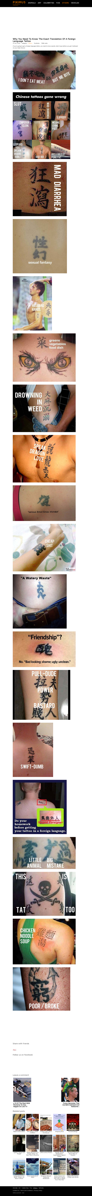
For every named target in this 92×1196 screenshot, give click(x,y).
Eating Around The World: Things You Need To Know (19, 1177)
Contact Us (16, 1190)
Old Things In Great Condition (32, 1132)
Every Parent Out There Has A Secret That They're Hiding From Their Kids (59, 1177)
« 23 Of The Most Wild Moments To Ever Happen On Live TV (21, 1104)
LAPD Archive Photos (46, 1152)
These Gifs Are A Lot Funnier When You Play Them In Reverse (32, 1154)
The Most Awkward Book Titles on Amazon (73, 1154)
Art (39, 3)
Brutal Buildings (73, 1131)
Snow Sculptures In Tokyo (32, 1176)
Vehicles (75, 3)
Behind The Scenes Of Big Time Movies (73, 1176)
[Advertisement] (46, 22)
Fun (58, 3)
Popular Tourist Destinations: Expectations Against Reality (59, 1154)
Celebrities (48, 3)
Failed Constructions (19, 1131)
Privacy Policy (38, 1190)
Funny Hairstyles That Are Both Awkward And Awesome (70, 1104)
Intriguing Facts (59, 1131)
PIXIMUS (19, 2)
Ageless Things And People (19, 1153)
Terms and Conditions (26, 1190)
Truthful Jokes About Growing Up (46, 1132)
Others (65, 3)
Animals (32, 3)
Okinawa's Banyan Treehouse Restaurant (46, 1177)
